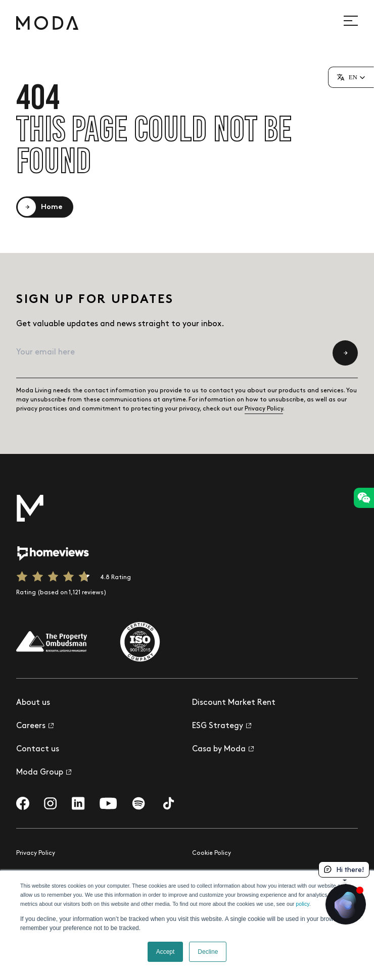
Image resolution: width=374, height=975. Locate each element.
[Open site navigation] (356, 20)
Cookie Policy (211, 853)
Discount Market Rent (233, 702)
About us (33, 702)
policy (302, 904)
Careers (35, 726)
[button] (351, 77)
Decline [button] (208, 951)
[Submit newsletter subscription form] (345, 353)
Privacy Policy (264, 409)
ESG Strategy (221, 726)
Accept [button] (165, 951)
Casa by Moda (223, 749)
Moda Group (43, 772)
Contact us (37, 749)
